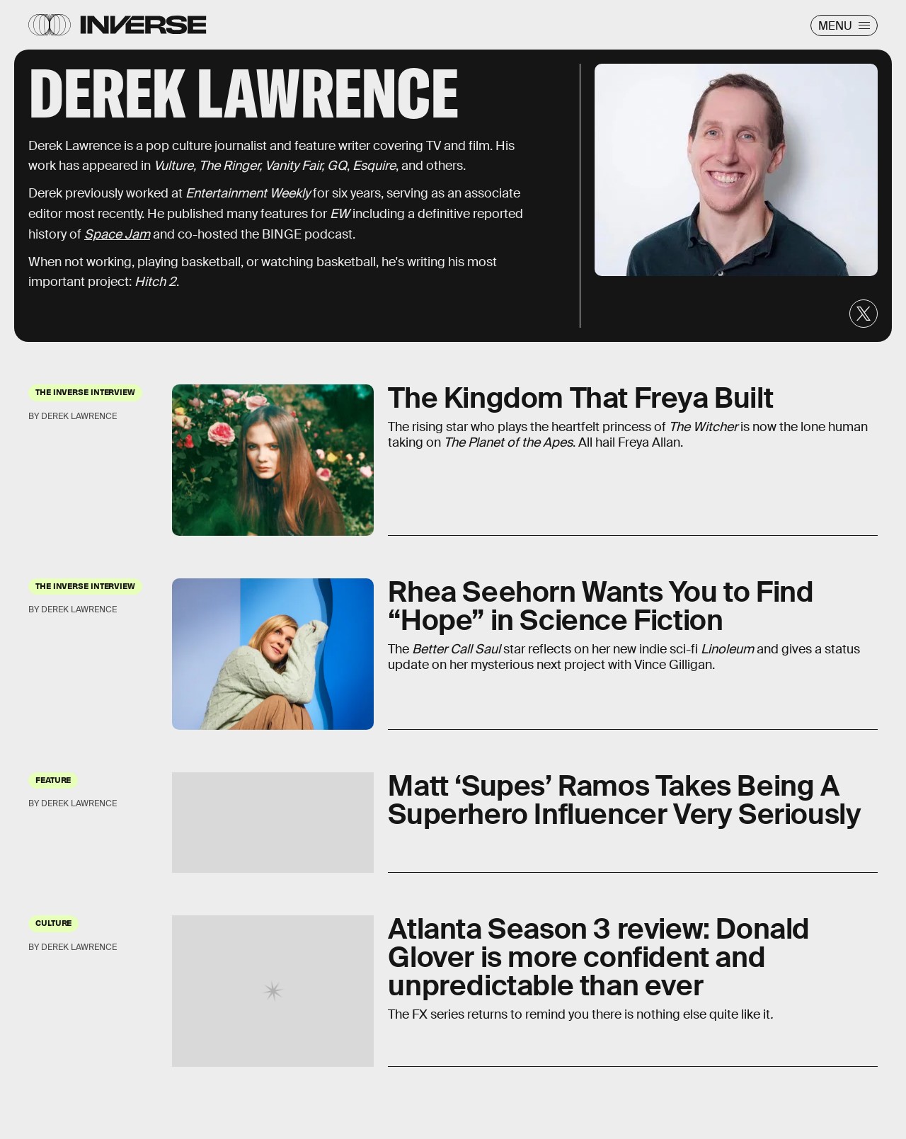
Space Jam (117, 234)
